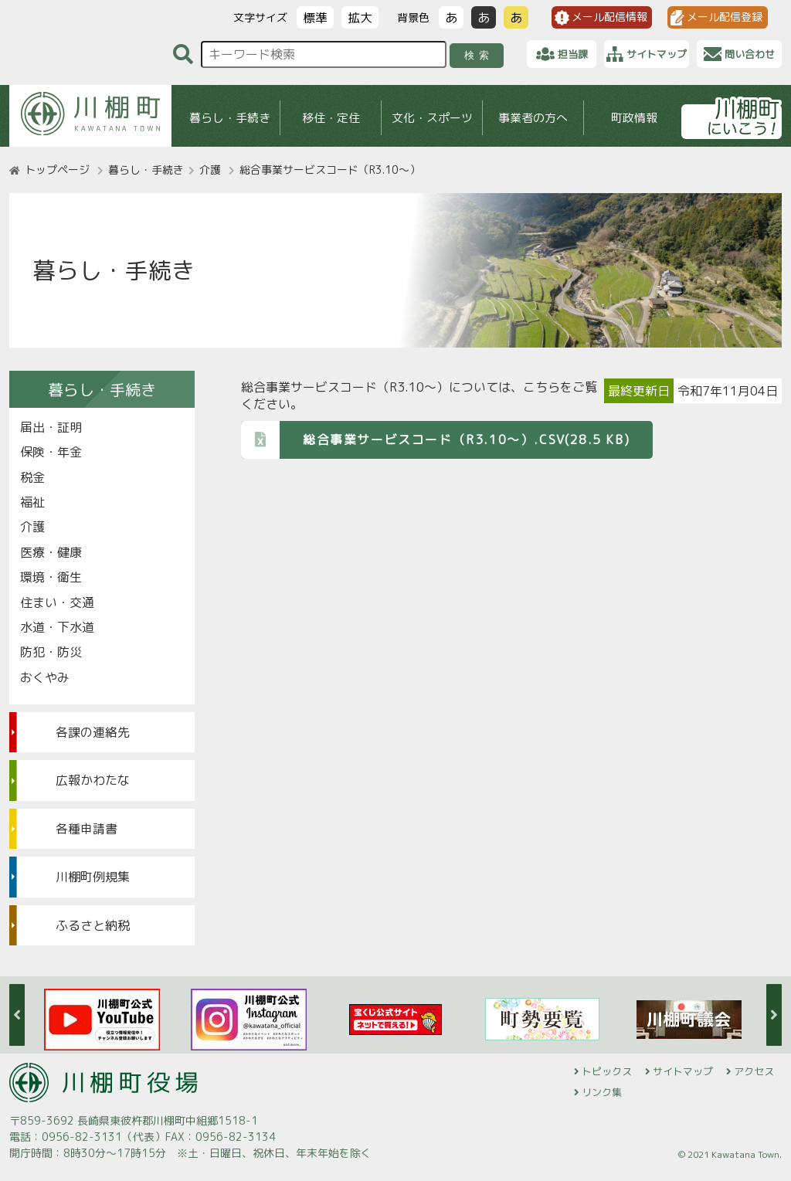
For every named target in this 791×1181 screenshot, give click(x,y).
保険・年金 (51, 451)
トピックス (607, 1071)
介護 (210, 169)
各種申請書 (86, 828)
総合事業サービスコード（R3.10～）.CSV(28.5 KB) (435, 439)
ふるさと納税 (93, 925)
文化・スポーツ (432, 118)
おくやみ (45, 677)
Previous (17, 1015)
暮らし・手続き (229, 118)
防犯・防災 (51, 651)
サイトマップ (683, 1071)
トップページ (57, 169)
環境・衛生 (51, 576)
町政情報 (634, 118)
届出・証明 (51, 427)
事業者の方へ (533, 118)
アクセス (754, 1071)
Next (774, 1015)
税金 (32, 477)
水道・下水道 (57, 627)
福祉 (32, 502)
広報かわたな (93, 780)
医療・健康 (51, 552)
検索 (479, 55)
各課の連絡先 (93, 732)
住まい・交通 (57, 602)
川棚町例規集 (93, 876)
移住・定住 (331, 118)
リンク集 (602, 1092)
